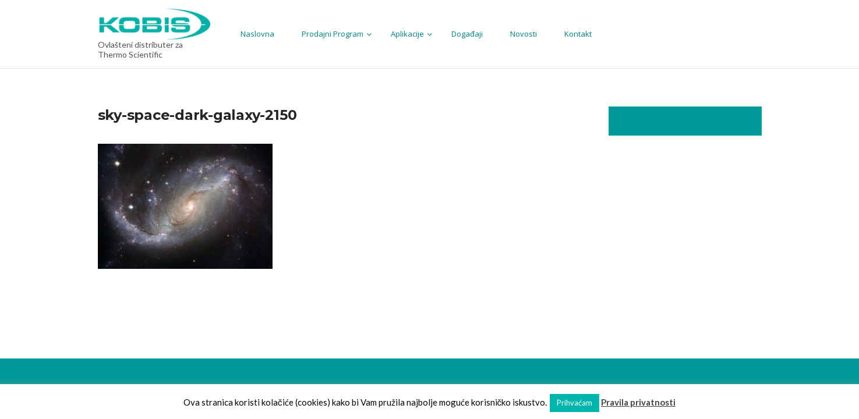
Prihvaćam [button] (574, 402)
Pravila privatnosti (638, 402)
